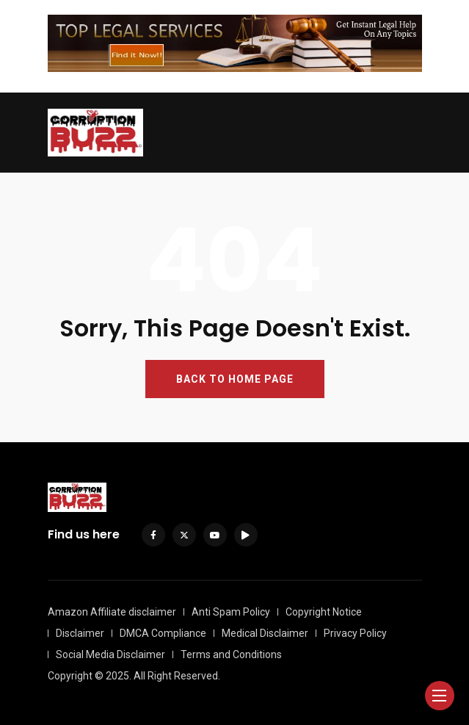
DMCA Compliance (163, 633)
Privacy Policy (355, 633)
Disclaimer (80, 633)
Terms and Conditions (231, 654)
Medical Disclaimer (265, 633)
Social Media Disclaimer (110, 654)
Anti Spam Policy (231, 612)
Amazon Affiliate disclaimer (112, 612)
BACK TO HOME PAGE (235, 379)
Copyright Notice (324, 612)
